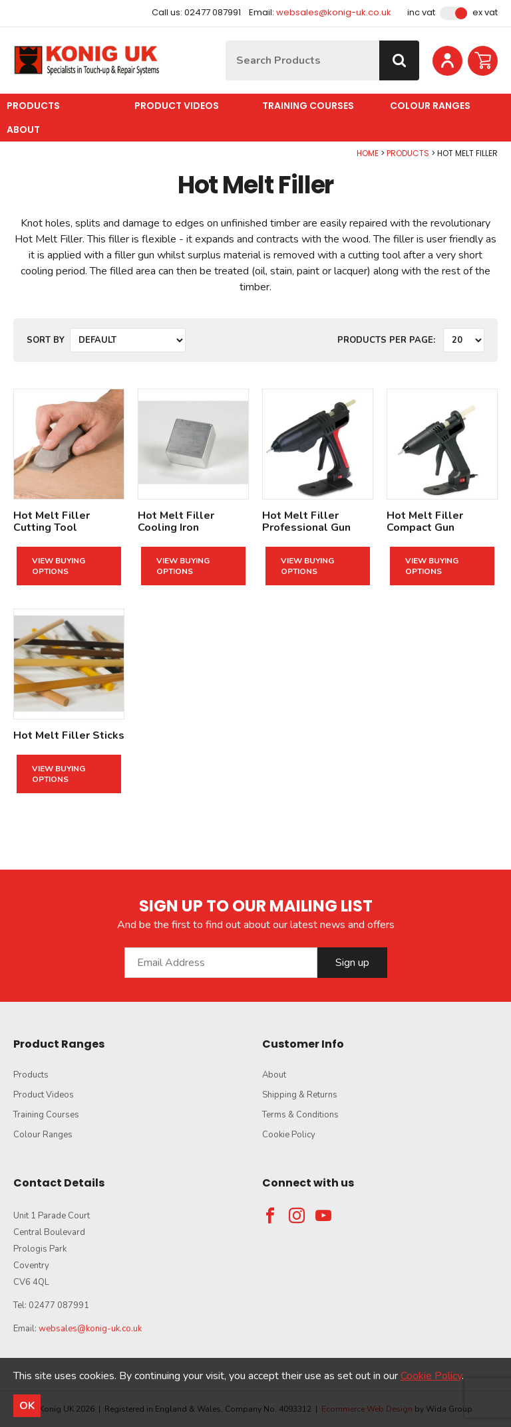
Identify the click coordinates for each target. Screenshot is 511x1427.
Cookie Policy (288, 1135)
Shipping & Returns (299, 1095)
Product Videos (176, 105)
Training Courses (308, 105)
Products (33, 105)
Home (368, 153)
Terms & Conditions (300, 1115)
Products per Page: (386, 340)
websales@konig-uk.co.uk (333, 12)
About (23, 129)
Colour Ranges (430, 105)
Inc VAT (421, 13)
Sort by (46, 340)
